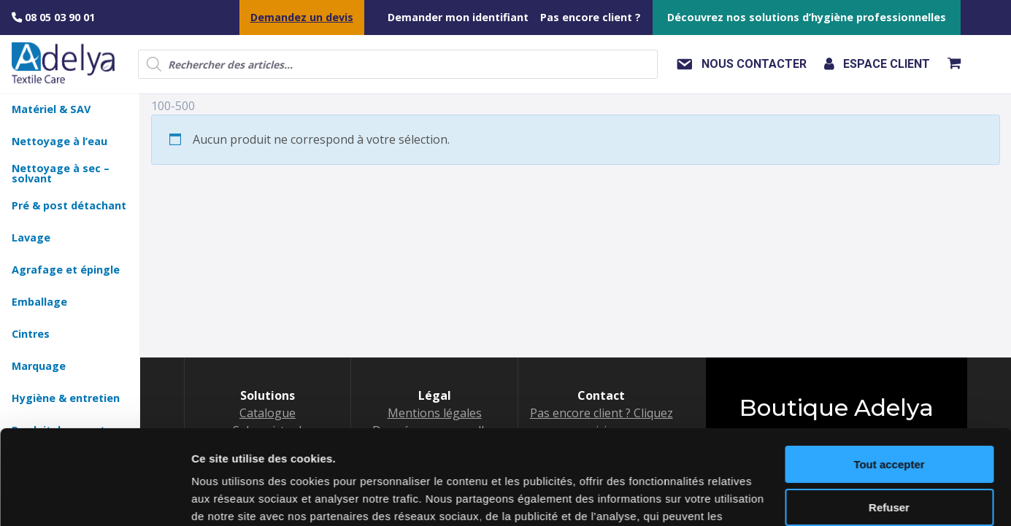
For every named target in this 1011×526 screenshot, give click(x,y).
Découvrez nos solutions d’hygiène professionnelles (806, 17)
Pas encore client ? (590, 17)
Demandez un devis (301, 17)
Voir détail (218, 497)
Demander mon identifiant (458, 17)
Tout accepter (888, 370)
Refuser (889, 412)
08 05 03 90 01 (53, 17)
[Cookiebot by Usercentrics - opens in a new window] (94, 497)
